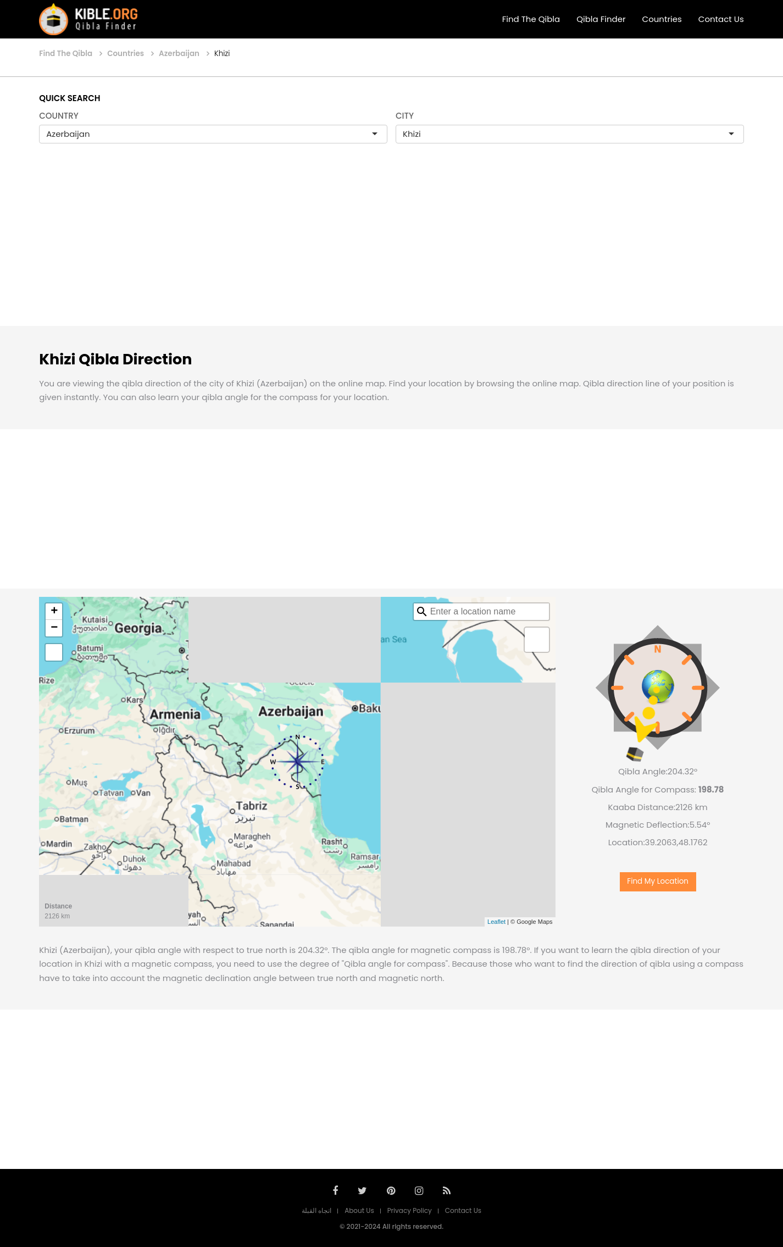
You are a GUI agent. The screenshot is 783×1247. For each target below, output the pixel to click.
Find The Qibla (531, 19)
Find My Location (657, 881)
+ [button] (54, 611)
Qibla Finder (600, 19)
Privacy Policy (409, 1210)
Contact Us (721, 19)
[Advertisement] (391, 246)
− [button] (54, 628)
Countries (662, 19)
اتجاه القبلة (316, 1210)
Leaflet (496, 921)
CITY (405, 115)
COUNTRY (59, 115)
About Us (359, 1210)
